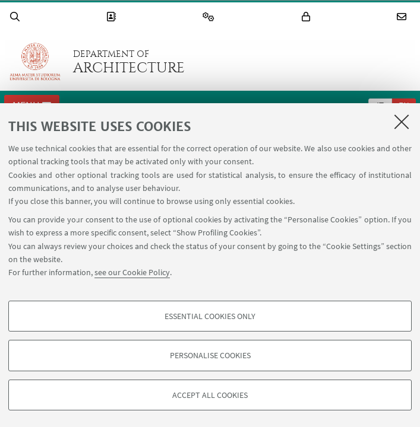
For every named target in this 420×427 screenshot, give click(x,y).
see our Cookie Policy (132, 272)
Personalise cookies (210, 355)
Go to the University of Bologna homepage (35, 61)
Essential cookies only (210, 316)
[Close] (401, 121)
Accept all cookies (210, 395)
